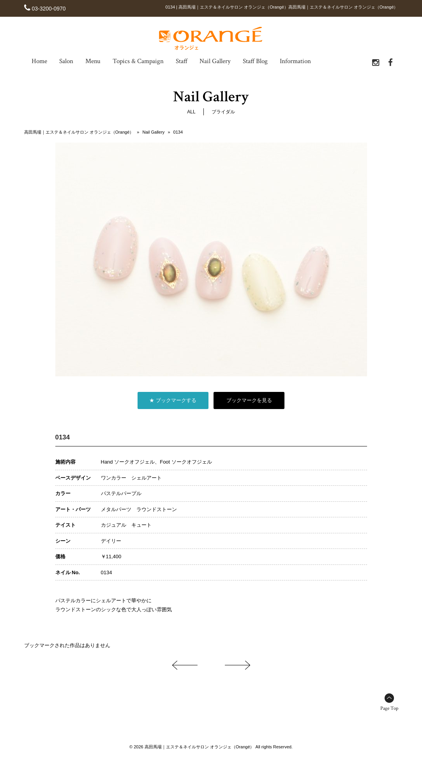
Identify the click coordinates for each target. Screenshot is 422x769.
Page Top (389, 708)
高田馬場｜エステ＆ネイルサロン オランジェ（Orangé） (79, 131)
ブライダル (223, 111)
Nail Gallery (153, 131)
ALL (191, 111)
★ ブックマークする (172, 400)
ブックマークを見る (249, 400)
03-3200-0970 (48, 8)
